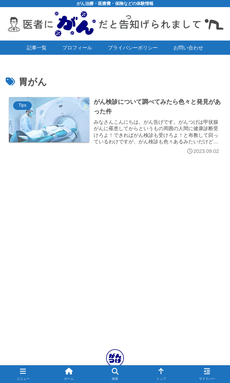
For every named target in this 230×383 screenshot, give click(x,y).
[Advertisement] (115, 270)
